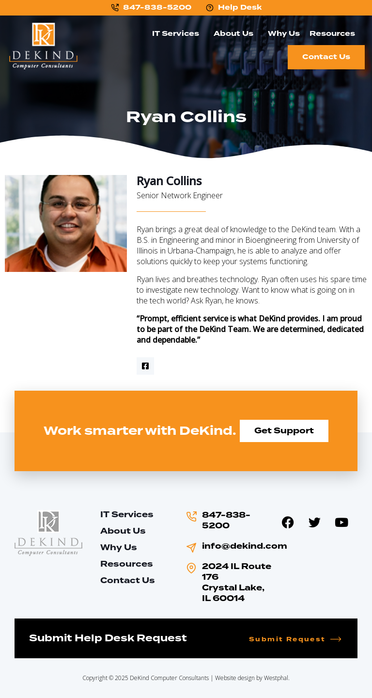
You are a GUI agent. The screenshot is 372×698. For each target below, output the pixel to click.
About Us (236, 34)
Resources (335, 34)
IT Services (178, 34)
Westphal (276, 678)
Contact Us (326, 57)
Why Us (284, 34)
